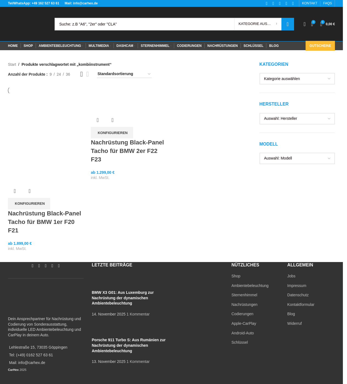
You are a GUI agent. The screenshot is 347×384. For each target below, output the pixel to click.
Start (12, 64)
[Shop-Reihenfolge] (124, 74)
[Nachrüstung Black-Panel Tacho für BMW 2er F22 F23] (129, 100)
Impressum (296, 285)
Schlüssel (240, 342)
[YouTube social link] (46, 266)
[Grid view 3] (81, 74)
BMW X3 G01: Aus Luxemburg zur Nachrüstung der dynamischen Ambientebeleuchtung (123, 297)
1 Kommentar (137, 314)
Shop (236, 276)
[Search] (174, 24)
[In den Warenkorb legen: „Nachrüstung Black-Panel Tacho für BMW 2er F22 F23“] (112, 132)
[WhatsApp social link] (52, 266)
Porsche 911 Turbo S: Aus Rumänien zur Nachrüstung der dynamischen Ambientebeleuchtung (129, 345)
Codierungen (242, 314)
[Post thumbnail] (102, 281)
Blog (291, 314)
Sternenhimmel (244, 295)
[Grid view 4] (87, 74)
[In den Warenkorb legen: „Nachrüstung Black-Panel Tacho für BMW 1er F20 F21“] (29, 203)
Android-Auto (243, 333)
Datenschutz (298, 295)
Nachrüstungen (245, 304)
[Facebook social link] (32, 266)
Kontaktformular (300, 304)
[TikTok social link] (59, 266)
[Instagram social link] (39, 266)
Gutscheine (320, 46)
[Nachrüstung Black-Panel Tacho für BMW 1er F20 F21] (46, 133)
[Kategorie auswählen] (257, 24)
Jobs (291, 276)
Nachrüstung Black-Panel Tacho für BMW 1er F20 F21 (44, 222)
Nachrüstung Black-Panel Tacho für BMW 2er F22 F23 (127, 151)
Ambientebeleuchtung (250, 285)
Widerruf (294, 323)
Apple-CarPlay (244, 323)
